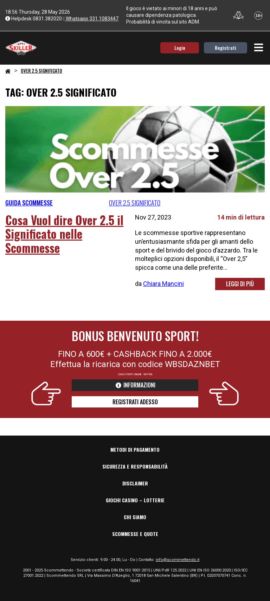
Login (179, 47)
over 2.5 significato (134, 202)
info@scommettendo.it (177, 559)
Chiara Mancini (163, 283)
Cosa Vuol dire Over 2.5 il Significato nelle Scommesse (64, 233)
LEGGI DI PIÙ (240, 284)
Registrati (225, 47)
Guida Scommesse (29, 202)
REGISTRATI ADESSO (135, 402)
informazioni (135, 385)
